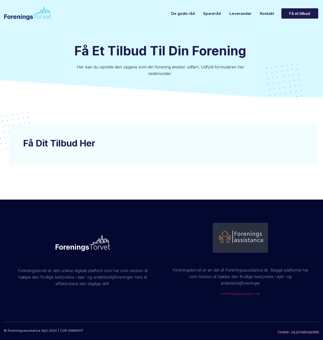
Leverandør (238, 13)
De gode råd (177, 13)
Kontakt (266, 13)
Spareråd (208, 13)
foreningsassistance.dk (240, 293)
